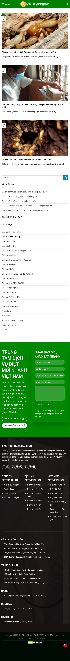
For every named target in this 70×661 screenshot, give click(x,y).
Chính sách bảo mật (42, 639)
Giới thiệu (29, 639)
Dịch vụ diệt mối (34, 485)
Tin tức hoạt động (11, 493)
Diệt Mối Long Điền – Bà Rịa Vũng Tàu (17, 274)
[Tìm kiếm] (67, 4)
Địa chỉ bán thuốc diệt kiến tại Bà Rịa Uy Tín (19, 196)
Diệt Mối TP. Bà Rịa (9, 292)
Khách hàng (6, 311)
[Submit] (65, 177)
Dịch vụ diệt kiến (34, 509)
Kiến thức (6, 316)
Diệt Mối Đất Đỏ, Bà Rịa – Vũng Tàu (16, 260)
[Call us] (21, 467)
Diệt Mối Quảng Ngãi (10, 288)
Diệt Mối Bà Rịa (56, 489)
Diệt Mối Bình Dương (11, 237)
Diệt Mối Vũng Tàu (57, 485)
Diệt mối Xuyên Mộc (10, 306)
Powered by (59, 635)
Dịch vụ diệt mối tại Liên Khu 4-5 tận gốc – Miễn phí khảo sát (27, 206)
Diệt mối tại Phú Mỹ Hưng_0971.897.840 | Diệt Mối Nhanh (26, 210)
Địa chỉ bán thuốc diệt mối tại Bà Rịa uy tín (19, 201)
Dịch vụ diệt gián (34, 505)
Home (21, 639)
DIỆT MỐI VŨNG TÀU (45, 635)
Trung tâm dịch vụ (9, 325)
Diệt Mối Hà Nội (8, 269)
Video (4, 330)
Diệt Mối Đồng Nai (9, 264)
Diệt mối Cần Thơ (9, 246)
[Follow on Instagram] (8, 467)
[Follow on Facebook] (4, 467)
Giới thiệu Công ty (11, 485)
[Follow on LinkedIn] (30, 467)
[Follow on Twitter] (13, 467)
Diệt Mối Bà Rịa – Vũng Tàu (13, 232)
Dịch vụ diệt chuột (34, 501)
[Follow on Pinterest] (26, 467)
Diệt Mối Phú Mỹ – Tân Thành (14, 283)
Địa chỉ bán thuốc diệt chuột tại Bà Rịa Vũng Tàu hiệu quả (25, 192)
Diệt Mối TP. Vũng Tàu (11, 297)
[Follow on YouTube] (34, 467)
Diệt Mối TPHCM (9, 302)
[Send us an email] (17, 467)
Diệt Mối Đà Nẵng (9, 255)
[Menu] (6, 4)
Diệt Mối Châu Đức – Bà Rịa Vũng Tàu (17, 251)
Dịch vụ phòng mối (35, 489)
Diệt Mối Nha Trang (10, 278)
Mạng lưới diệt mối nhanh (12, 320)
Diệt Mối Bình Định (9, 241)
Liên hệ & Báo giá (11, 497)
